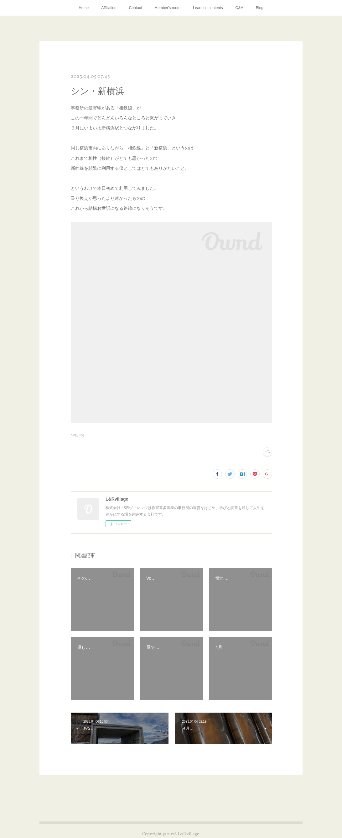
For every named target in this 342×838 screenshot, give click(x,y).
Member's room (167, 8)
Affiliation (108, 8)
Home (84, 8)
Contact (135, 8)
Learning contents (208, 8)
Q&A (239, 8)
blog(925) (77, 435)
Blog (259, 8)
